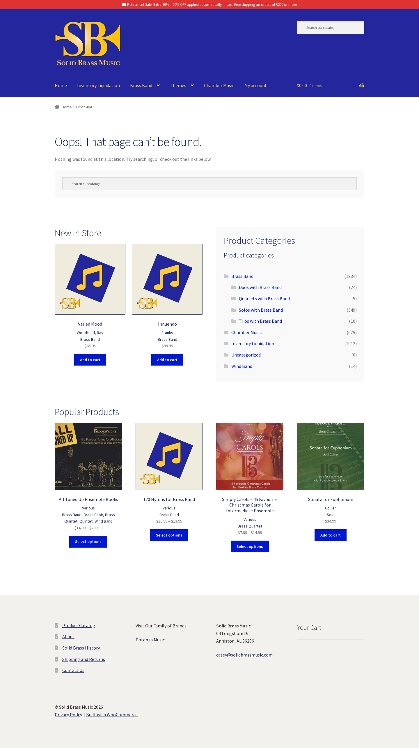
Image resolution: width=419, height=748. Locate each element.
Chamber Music (219, 85)
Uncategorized (246, 355)
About (68, 636)
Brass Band (141, 85)
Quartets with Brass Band (264, 298)
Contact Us (73, 670)
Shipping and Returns (83, 659)
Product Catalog (78, 625)
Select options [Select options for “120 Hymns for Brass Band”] (169, 535)
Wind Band (241, 366)
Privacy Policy (68, 714)
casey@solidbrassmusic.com (244, 655)
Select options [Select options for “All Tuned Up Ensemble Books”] (88, 541)
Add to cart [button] (90, 359)
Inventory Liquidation (98, 85)
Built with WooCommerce (112, 714)
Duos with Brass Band (260, 287)
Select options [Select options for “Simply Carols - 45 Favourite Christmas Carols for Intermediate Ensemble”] (250, 546)
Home (61, 85)
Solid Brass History (81, 648)
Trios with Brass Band (260, 321)
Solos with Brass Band (261, 310)
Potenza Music (150, 640)
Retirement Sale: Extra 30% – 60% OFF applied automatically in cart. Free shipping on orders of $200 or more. (210, 4)
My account (255, 85)
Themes (178, 85)
